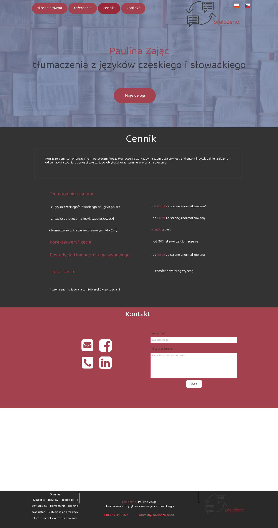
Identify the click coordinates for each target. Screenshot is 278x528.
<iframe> (139, 449)
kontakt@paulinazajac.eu (156, 515)
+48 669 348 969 (115, 515)
